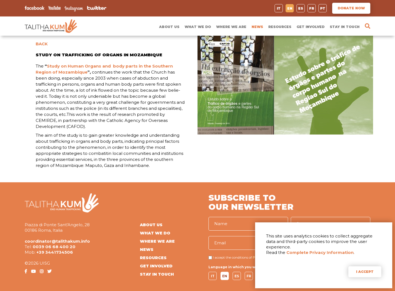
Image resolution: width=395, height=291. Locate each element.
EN (289, 8)
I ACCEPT (365, 272)
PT (322, 8)
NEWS (257, 27)
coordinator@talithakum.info (57, 241)
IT (279, 8)
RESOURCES (279, 27)
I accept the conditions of (232, 257)
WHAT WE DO (198, 27)
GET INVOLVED (311, 27)
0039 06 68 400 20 (54, 246)
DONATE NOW (351, 8)
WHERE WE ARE (231, 27)
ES (300, 8)
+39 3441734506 (54, 252)
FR (311, 8)
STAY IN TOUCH (345, 27)
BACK (42, 43)
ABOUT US (169, 27)
